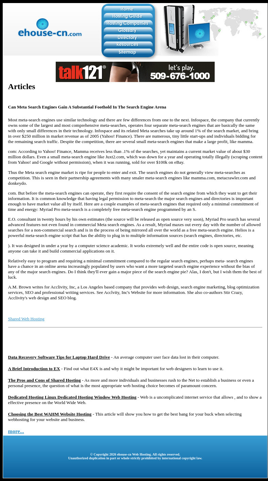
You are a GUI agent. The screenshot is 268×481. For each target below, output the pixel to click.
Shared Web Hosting (26, 318)
